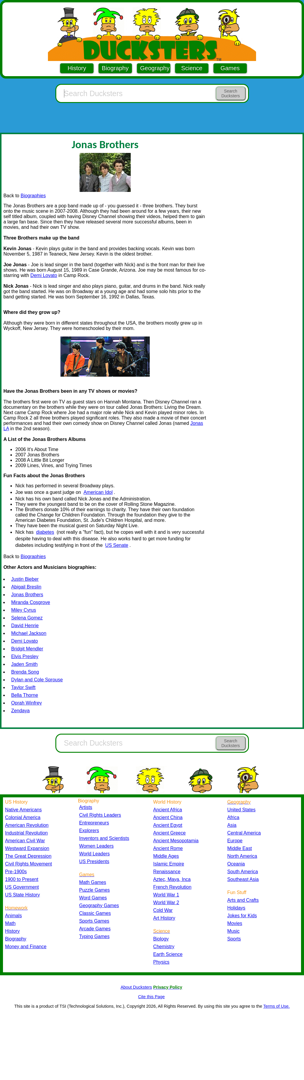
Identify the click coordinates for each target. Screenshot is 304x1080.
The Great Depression (28, 856)
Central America (244, 832)
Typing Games (94, 936)
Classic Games (95, 913)
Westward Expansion (27, 848)
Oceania (236, 863)
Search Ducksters (230, 93)
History (77, 68)
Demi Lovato (43, 275)
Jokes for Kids (242, 915)
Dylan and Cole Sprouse (37, 679)
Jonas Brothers (27, 594)
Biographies (33, 195)
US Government (22, 887)
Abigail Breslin (26, 586)
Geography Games (99, 905)
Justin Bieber (25, 579)
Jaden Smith (24, 664)
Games (230, 68)
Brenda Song (25, 671)
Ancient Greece (169, 832)
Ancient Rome (168, 848)
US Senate (116, 545)
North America (242, 856)
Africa (233, 817)
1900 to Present (21, 879)
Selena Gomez (27, 617)
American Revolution (27, 825)
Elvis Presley (24, 656)
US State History (22, 894)
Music (233, 931)
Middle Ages (166, 856)
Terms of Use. (276, 1006)
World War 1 (166, 894)
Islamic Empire (168, 863)
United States (241, 809)
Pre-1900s (16, 871)
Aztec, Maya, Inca (172, 879)
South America (242, 871)
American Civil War (25, 840)
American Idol (98, 492)
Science (191, 68)
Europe (234, 840)
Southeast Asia (243, 879)
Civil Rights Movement (28, 863)
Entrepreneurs (94, 822)
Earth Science (168, 954)
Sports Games (94, 921)
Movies (234, 923)
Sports (234, 938)
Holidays (236, 907)
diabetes (45, 532)
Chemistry (163, 946)
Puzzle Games (94, 890)
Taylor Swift (23, 687)
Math (10, 923)
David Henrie (24, 625)
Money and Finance (25, 946)
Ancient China (168, 817)
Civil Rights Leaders (100, 815)
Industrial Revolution (26, 832)
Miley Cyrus (23, 610)
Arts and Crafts (243, 900)
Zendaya (20, 710)
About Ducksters (136, 987)
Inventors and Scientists (104, 838)
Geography (155, 68)
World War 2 (166, 902)
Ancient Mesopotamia (176, 840)
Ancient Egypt (168, 825)
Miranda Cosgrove (30, 602)
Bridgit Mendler (27, 648)
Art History (164, 918)
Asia (231, 825)
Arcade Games (95, 928)
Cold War (163, 910)
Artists (85, 807)
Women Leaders (96, 846)
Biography (115, 68)
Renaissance (167, 871)
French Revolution (172, 887)
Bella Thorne (24, 695)
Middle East (239, 848)
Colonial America (22, 817)
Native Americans (23, 809)
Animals (13, 915)
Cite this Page (151, 996)
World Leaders (94, 853)
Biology (161, 938)
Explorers (89, 830)
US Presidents (94, 861)
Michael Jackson (28, 633)
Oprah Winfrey (26, 702)
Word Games (93, 897)
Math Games (92, 882)
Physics (161, 962)
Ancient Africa (167, 809)
